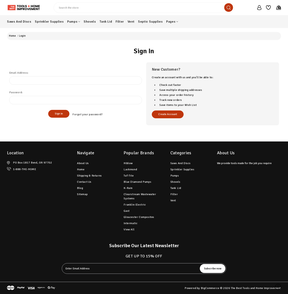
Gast (126, 211)
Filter (120, 22)
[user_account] (257, 7)
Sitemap (82, 194)
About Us (83, 163)
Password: (16, 92)
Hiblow (128, 163)
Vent (131, 22)
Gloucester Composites (139, 217)
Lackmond (130, 169)
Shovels (90, 22)
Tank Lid (105, 22)
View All (129, 229)
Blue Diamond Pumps (137, 182)
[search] (228, 7)
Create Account (167, 114)
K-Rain (128, 188)
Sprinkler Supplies (49, 22)
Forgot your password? (87, 113)
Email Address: (19, 72)
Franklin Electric (135, 204)
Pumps (73, 22)
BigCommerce (210, 288)
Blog (80, 188)
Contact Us (84, 182)
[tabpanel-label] (129, 268)
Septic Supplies (150, 22)
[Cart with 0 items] (277, 7)
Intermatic (130, 223)
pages (172, 22)
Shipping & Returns (89, 175)
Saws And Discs (19, 22)
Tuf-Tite (129, 175)
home (80, 169)
